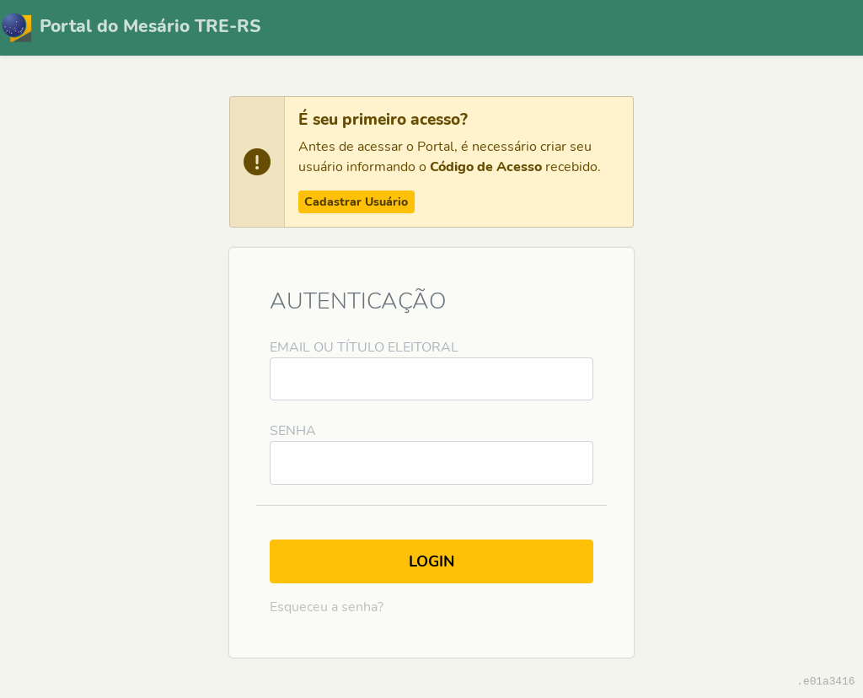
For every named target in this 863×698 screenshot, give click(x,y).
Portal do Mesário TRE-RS (130, 28)
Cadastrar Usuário (356, 202)
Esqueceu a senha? (326, 607)
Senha (293, 430)
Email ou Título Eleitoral (364, 347)
